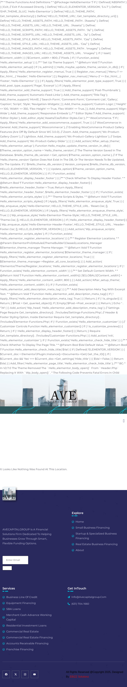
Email (15, 552)
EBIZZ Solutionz (79, 676)
